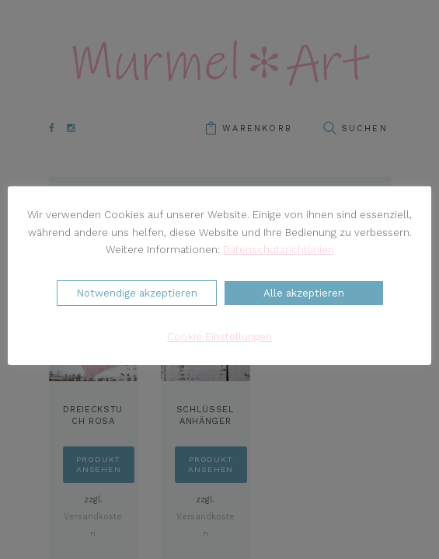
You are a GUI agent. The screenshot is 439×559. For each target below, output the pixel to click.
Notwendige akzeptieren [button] (136, 293)
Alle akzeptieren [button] (303, 293)
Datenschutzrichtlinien (278, 249)
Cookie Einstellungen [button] (219, 336)
